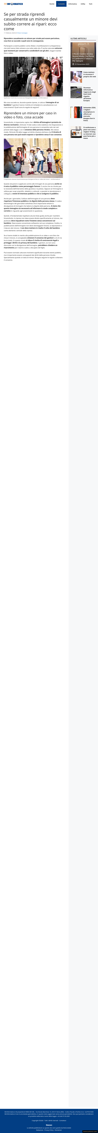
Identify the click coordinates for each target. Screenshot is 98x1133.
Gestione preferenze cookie (90, 1131)
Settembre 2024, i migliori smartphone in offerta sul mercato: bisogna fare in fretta (89, 114)
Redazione (39, 1130)
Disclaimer (58, 1130)
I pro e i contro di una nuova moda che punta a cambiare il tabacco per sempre (83, 57)
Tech (90, 4)
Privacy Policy (48, 1130)
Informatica (72, 4)
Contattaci (62, 1120)
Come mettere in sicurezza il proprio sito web (89, 74)
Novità (51, 4)
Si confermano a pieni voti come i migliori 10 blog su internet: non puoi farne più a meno (89, 132)
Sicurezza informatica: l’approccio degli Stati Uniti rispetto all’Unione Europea (89, 94)
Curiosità (61, 4)
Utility (83, 4)
